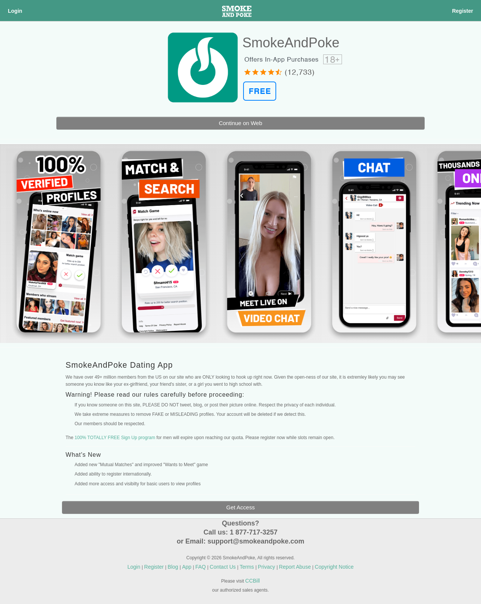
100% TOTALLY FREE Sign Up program (115, 437)
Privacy (267, 567)
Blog (174, 567)
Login (15, 11)
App (187, 567)
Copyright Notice (334, 567)
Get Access (240, 507)
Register (462, 11)
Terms (248, 567)
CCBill (252, 581)
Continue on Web (240, 123)
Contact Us (223, 567)
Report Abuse (295, 567)
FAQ (201, 567)
